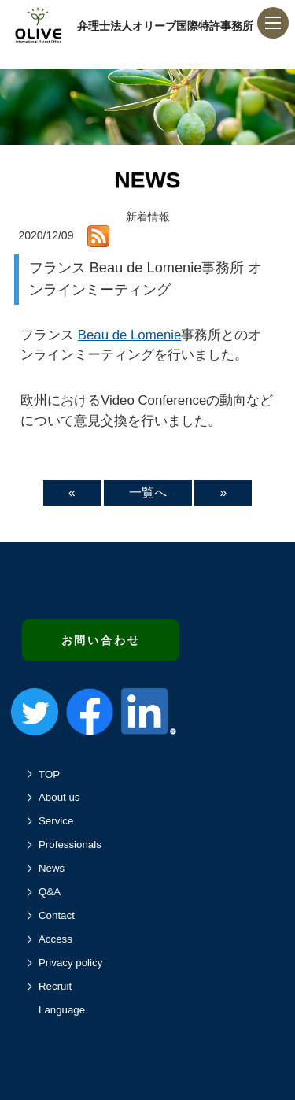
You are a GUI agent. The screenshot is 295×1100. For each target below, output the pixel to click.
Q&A (50, 892)
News (52, 868)
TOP (49, 774)
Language (62, 1010)
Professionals (70, 844)
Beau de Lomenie (130, 335)
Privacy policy (70, 963)
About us (59, 797)
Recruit (55, 986)
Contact (57, 915)
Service (56, 821)
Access (55, 939)
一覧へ (148, 492)
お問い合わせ (101, 640)
